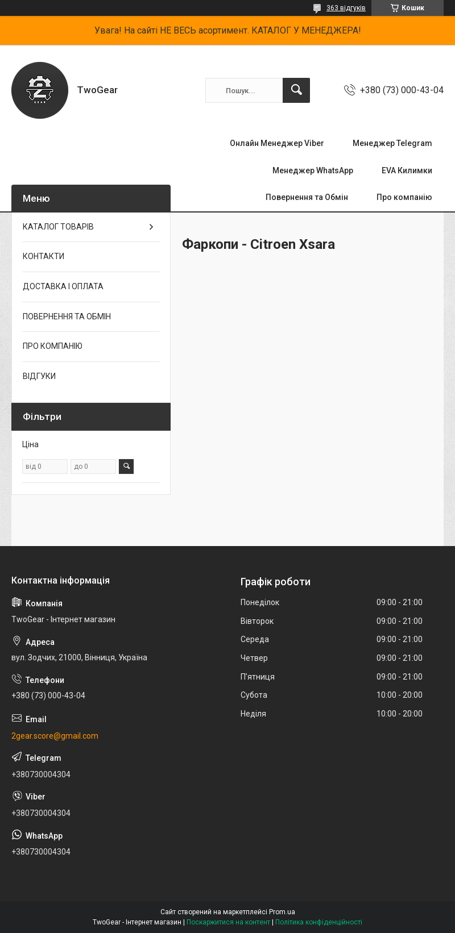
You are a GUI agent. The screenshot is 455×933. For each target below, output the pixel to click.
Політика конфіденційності (318, 922)
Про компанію (404, 197)
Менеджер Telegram (392, 143)
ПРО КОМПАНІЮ (52, 346)
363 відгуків (346, 8)
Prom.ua (282, 912)
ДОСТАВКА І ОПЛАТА (63, 286)
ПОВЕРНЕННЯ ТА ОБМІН (67, 316)
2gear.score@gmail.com (54, 735)
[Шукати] (296, 90)
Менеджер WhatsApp (312, 170)
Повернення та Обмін (307, 197)
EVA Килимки (407, 170)
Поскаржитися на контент (228, 922)
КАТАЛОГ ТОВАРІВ (58, 226)
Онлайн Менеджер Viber (277, 143)
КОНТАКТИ (43, 256)
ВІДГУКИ (39, 376)
